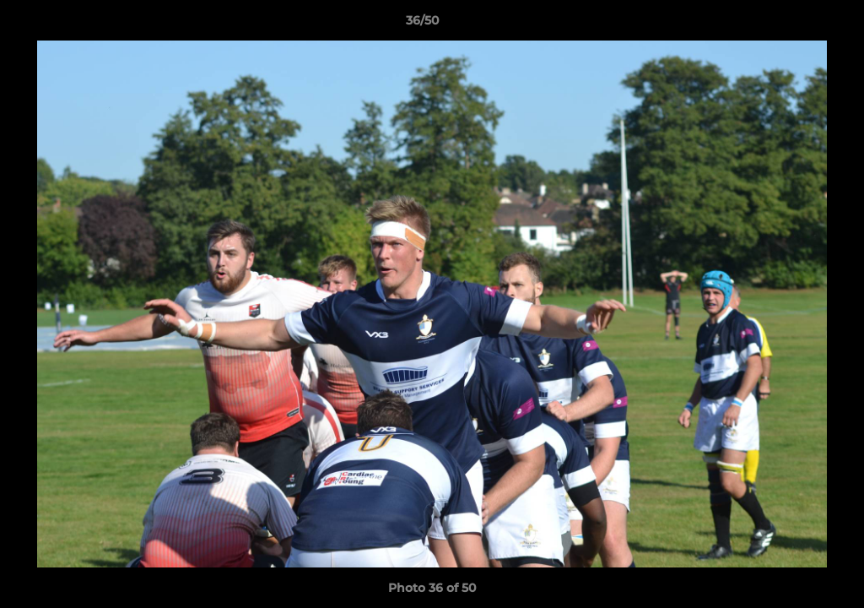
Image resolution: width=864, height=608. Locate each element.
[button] (793, 24)
